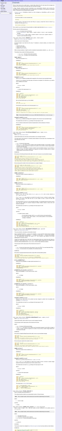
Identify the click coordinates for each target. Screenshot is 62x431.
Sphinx (40, 430)
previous (52, 0)
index (60, 0)
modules (57, 0)
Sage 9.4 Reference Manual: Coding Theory (11, 0)
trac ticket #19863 (25, 377)
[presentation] (15, 231)
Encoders (2, 6)
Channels (21, 0)
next (55, 0)
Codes (2, 4)
